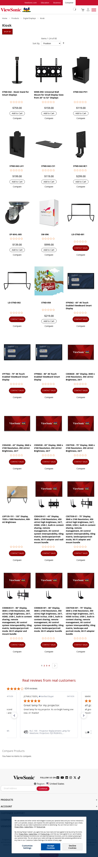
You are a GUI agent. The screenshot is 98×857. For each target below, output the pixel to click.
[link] (49, 732)
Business (57, 2)
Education (45, 2)
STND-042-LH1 (17, 166)
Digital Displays (29, 18)
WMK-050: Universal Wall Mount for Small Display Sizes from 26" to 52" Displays (49, 95)
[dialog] (49, 833)
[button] (17, 118)
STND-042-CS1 (48, 166)
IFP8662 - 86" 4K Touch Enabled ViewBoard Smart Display (47, 376)
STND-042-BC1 (80, 166)
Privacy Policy (19, 827)
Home (5, 18)
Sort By (36, 43)
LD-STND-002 (14, 302)
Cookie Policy (28, 827)
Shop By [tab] (7, 31)
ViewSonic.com (31, 2)
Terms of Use (41, 827)
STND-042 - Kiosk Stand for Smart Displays (15, 93)
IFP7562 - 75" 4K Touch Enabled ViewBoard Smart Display (15, 376)
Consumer (69, 2)
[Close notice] (82, 820)
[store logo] (37, 9)
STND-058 (46, 302)
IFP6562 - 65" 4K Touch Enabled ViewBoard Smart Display (79, 305)
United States (55, 783)
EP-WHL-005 (16, 234)
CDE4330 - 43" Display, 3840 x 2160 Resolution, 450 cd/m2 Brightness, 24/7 (16, 448)
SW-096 (45, 234)
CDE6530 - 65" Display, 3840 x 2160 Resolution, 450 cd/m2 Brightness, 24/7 (48, 448)
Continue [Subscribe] (43, 788)
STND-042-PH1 (80, 92)
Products (15, 18)
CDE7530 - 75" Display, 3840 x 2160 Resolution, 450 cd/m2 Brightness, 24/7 (80, 448)
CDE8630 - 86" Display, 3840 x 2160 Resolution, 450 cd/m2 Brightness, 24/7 (80, 376)
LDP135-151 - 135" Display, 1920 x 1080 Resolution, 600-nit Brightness (16, 519)
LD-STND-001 (77, 234)
